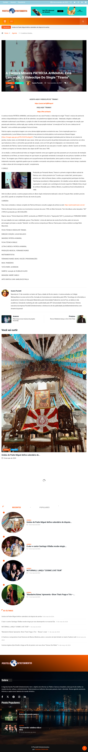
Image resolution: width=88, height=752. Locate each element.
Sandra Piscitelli (37, 83)
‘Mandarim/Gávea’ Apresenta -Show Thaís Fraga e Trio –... (50, 594)
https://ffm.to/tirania (44, 111)
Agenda (14, 33)
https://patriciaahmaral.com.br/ (75, 205)
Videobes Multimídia (41, 749)
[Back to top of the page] (84, 748)
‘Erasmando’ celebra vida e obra (30, 729)
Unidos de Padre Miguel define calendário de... (21, 455)
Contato (5, 2)
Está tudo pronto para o (29, 714)
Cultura (14, 449)
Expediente (21, 2)
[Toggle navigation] (5, 21)
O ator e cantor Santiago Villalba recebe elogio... (46, 546)
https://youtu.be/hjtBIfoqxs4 (44, 103)
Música (19, 83)
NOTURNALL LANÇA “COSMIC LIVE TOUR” (44, 570)
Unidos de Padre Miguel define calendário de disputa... (49, 522)
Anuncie (13, 2)
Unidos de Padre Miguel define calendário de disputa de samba (30, 27)
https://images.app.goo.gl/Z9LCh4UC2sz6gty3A (17, 137)
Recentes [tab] (12, 507)
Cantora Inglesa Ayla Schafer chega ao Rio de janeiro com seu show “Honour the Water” (30, 645)
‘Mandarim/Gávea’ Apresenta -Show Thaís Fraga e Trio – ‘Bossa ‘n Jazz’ (25, 632)
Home (6, 33)
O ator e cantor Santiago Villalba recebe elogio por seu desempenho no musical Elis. (29, 621)
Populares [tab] (40, 507)
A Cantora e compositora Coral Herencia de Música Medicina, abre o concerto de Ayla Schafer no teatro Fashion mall (39, 637)
